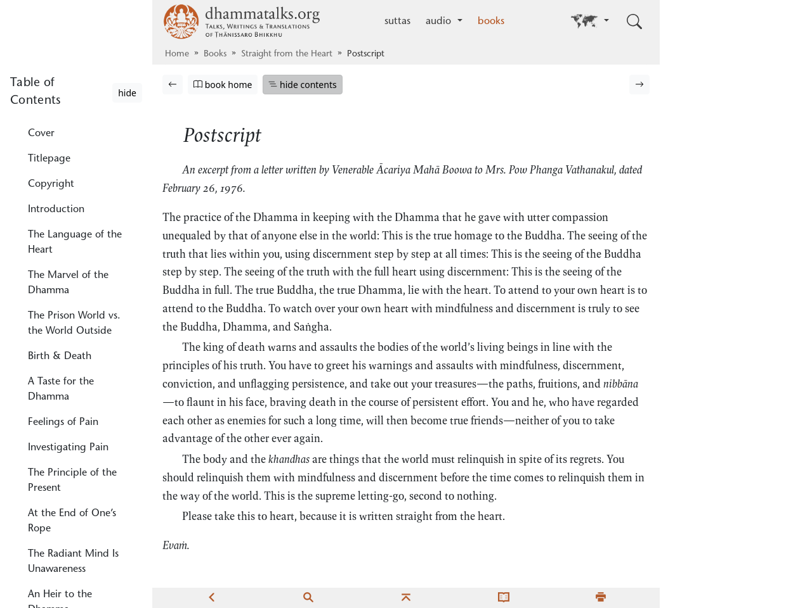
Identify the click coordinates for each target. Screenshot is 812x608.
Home (177, 54)
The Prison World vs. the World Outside (74, 170)
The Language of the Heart (75, 89)
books (491, 21)
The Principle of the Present (72, 327)
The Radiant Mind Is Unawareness (73, 408)
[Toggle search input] (634, 22)
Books (215, 54)
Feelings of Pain (63, 269)
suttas (397, 21)
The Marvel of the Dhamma (68, 129)
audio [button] (440, 21)
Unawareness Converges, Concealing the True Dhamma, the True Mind (73, 512)
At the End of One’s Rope (72, 368)
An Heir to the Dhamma (60, 449)
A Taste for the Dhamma (61, 236)
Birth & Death (59, 203)
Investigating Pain (68, 294)
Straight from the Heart (286, 54)
